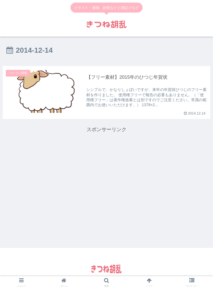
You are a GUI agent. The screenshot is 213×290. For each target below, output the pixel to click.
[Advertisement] (106, 173)
